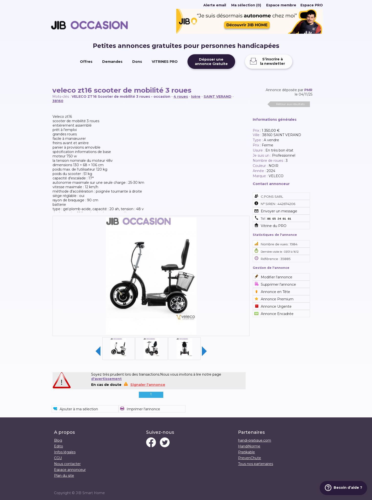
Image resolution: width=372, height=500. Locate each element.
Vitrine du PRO (273, 226)
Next (204, 351)
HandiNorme (249, 446)
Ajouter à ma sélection (79, 409)
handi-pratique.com (254, 440)
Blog (58, 440)
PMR (308, 90)
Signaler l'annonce (147, 384)
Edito (58, 446)
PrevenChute (249, 458)
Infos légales (65, 452)
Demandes (112, 61)
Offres (86, 61)
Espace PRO (311, 5)
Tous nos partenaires (255, 464)
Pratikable (246, 452)
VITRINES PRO (165, 61)
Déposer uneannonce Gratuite (211, 61)
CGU (58, 458)
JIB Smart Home (90, 493)
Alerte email (214, 5)
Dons (137, 61)
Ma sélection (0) (246, 5)
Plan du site (64, 475)
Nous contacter (67, 464)
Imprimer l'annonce (143, 409)
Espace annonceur (70, 469)
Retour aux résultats (290, 104)
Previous (98, 351)
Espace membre (281, 5)
